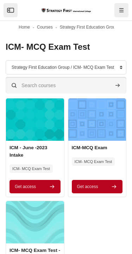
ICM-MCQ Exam (89, 147)
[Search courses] (66, 85)
